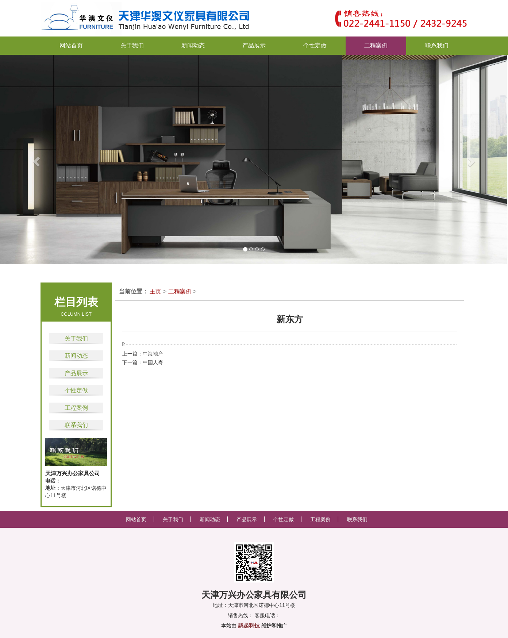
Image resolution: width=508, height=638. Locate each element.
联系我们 (76, 425)
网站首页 (71, 45)
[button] (25, 159)
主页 (155, 291)
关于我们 (76, 338)
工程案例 (76, 408)
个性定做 (76, 390)
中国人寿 (153, 362)
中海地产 (153, 354)
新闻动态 (76, 356)
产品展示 (76, 373)
